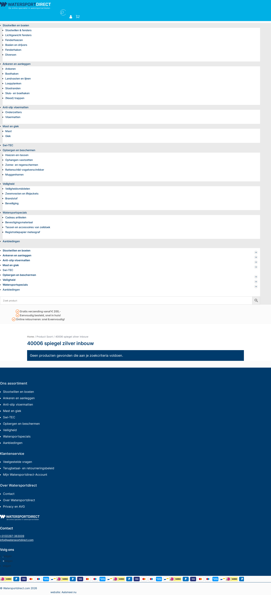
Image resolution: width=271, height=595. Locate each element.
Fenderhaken (13, 49)
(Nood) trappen (14, 98)
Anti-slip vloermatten (15, 107)
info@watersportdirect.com (16, 539)
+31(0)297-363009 (12, 535)
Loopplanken (13, 83)
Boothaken (11, 73)
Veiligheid (8, 183)
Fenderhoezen (14, 40)
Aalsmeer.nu (69, 592)
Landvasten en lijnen (18, 78)
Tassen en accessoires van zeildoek (27, 227)
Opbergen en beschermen (19, 150)
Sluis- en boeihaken (17, 93)
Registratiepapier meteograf (22, 232)
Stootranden (13, 88)
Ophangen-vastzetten (19, 159)
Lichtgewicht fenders (18, 35)
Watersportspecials (15, 212)
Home (30, 336)
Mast (8, 131)
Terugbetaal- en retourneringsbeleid (28, 468)
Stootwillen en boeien (16, 25)
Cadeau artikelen (15, 217)
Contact (8, 494)
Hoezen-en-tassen (16, 155)
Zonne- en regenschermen (21, 164)
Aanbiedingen (11, 241)
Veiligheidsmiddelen (17, 188)
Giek (8, 136)
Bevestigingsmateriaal (19, 222)
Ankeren (10, 68)
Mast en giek (11, 126)
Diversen (10, 54)
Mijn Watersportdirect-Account (25, 474)
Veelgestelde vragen (17, 462)
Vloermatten (12, 117)
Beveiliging (12, 203)
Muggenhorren (14, 174)
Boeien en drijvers (16, 44)
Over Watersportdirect (19, 500)
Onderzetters (13, 112)
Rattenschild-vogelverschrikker (24, 169)
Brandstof (11, 198)
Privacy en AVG (14, 506)
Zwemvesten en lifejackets (22, 193)
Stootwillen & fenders (18, 30)
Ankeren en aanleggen (16, 63)
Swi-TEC (8, 145)
